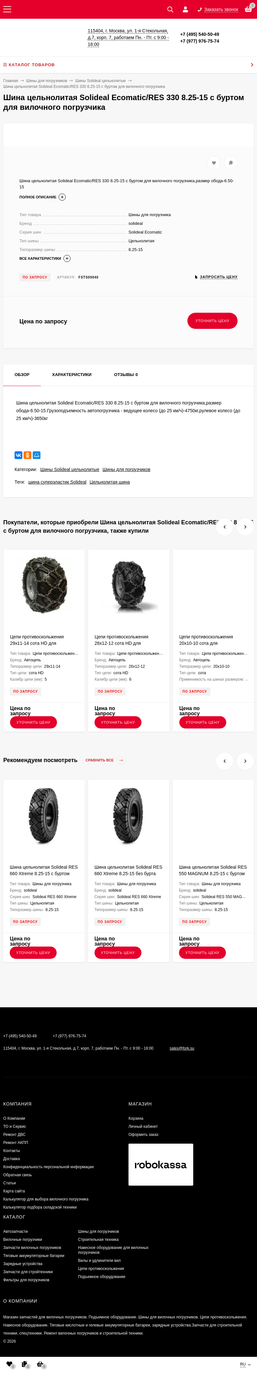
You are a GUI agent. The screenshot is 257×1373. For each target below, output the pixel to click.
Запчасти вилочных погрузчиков (32, 1247)
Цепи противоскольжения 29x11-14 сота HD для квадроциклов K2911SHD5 (38, 643)
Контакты (11, 1150)
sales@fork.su (182, 1048)
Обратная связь (17, 1175)
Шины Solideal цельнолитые (69, 469)
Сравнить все (106, 760)
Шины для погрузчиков (127, 469)
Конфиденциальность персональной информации (48, 1167)
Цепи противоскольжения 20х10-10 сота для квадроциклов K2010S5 (206, 643)
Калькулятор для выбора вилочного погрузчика (45, 1199)
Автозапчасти (15, 1231)
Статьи (9, 1183)
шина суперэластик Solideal (57, 482)
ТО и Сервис (14, 1126)
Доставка (11, 1159)
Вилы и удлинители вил (99, 1260)
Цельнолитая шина (110, 482)
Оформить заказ (143, 1134)
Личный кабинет (143, 1126)
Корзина (135, 1118)
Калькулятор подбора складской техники (40, 1207)
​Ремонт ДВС (14, 1134)
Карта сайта (14, 1191)
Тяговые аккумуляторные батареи (33, 1255)
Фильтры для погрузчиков (26, 1280)
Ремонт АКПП (15, 1142)
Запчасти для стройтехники (28, 1272)
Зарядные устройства (22, 1264)
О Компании (14, 1118)
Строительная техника (98, 1239)
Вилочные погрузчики (22, 1239)
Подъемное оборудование (101, 1276)
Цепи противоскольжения (101, 1268)
